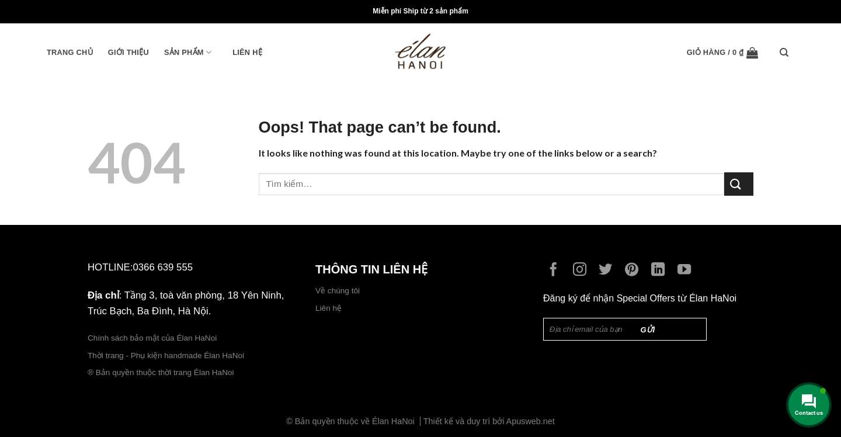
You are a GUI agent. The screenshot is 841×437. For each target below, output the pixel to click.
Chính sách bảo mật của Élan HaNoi (152, 338)
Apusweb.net (530, 421)
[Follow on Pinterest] (634, 270)
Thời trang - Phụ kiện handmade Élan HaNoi (167, 355)
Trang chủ (70, 52)
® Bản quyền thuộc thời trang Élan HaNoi (161, 372)
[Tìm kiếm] (787, 52)
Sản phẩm (187, 52)
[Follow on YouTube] (687, 270)
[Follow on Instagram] (582, 270)
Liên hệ (247, 52)
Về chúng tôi (337, 290)
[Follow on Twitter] (608, 270)
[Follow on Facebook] (556, 270)
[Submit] (738, 183)
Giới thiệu (128, 52)
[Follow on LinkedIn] (660, 270)
